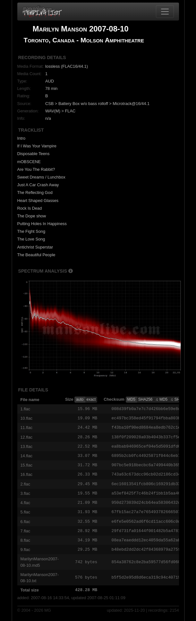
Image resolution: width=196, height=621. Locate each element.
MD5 (131, 399)
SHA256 (145, 399)
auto (79, 399)
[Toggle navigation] (165, 11)
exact (91, 399)
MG (47, 615)
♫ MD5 (162, 399)
